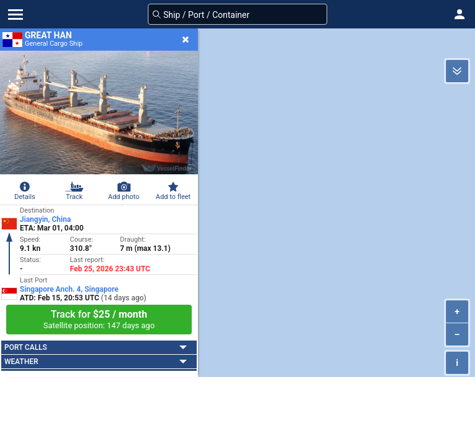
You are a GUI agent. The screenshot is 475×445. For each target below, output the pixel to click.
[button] (459, 14)
